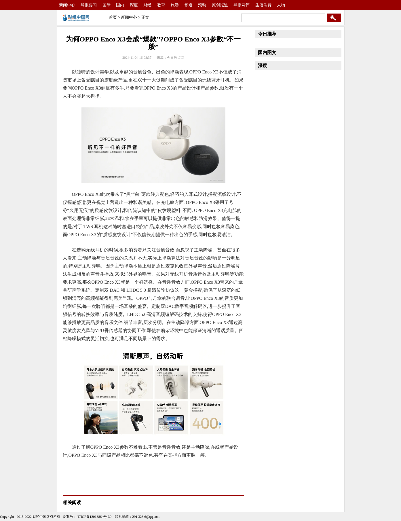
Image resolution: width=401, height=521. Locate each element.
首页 (113, 17)
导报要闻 (89, 5)
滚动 (202, 5)
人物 (281, 5)
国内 (120, 5)
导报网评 (241, 5)
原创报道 (220, 5)
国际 (106, 5)
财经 (147, 5)
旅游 (175, 5)
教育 (161, 5)
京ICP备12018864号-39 (94, 517)
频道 (189, 5)
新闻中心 (67, 5)
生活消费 (263, 5)
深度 (134, 5)
